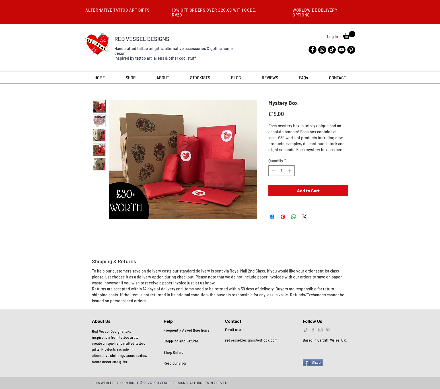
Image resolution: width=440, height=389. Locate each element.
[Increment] (290, 171)
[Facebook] (312, 50)
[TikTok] (306, 330)
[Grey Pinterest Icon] (328, 330)
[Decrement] (272, 171)
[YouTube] (342, 50)
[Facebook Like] (314, 354)
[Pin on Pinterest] (282, 216)
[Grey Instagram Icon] (320, 330)
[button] (349, 35)
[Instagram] (322, 50)
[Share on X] (304, 216)
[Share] (313, 362)
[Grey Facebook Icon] (313, 330)
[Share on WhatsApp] (293, 216)
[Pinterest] (351, 50)
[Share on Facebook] (272, 216)
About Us (101, 321)
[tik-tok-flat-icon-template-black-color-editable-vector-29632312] (332, 50)
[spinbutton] (281, 171)
